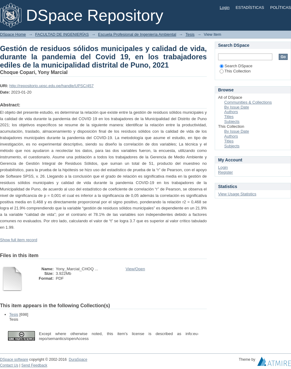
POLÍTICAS (280, 7)
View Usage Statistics (237, 194)
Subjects (232, 121)
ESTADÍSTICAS (250, 7)
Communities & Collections (248, 102)
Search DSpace (236, 66)
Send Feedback (34, 365)
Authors (231, 111)
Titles (229, 116)
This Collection (235, 71)
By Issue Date (236, 107)
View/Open (135, 269)
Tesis (190, 34)
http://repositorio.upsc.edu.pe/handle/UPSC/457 (51, 85)
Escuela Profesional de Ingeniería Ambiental (137, 34)
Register (225, 172)
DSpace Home (13, 34)
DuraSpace (78, 359)
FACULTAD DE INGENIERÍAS (62, 34)
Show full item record (18, 240)
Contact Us (9, 365)
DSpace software (14, 359)
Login (224, 7)
